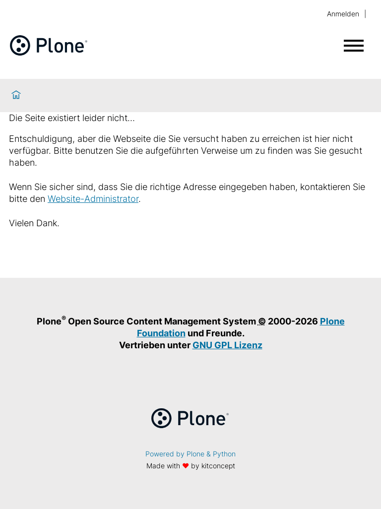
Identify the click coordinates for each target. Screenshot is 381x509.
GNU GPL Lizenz (227, 345)
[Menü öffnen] (354, 46)
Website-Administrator (93, 198)
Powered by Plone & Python (190, 453)
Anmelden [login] (343, 13)
